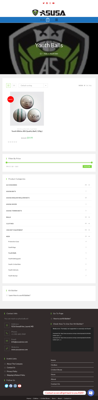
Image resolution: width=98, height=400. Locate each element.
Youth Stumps (13, 276)
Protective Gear (13, 241)
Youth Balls (33, 129)
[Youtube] (53, 3)
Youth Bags (12, 247)
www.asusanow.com (19, 345)
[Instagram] (50, 3)
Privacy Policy (12, 367)
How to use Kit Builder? (62, 314)
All (90, 85)
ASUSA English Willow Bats (17, 198)
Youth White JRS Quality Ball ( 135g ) (26, 131)
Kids (8, 236)
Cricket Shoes (56, 365)
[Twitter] (44, 3)
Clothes (10, 224)
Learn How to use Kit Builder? (19, 295)
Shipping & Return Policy (16, 370)
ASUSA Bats (11, 191)
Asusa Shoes (11, 204)
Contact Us (11, 363)
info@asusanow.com (19, 337)
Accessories (11, 185)
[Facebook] (47, 3)
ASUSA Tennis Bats (14, 211)
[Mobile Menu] (56, 20)
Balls (8, 217)
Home (53, 356)
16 (87, 85)
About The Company (15, 359)
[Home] (41, 54)
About (53, 375)
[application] (72, 335)
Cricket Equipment (14, 230)
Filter (87, 166)
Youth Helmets (13, 270)
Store (53, 370)
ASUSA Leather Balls (23, 129)
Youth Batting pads (14, 259)
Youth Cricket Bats (14, 264)
